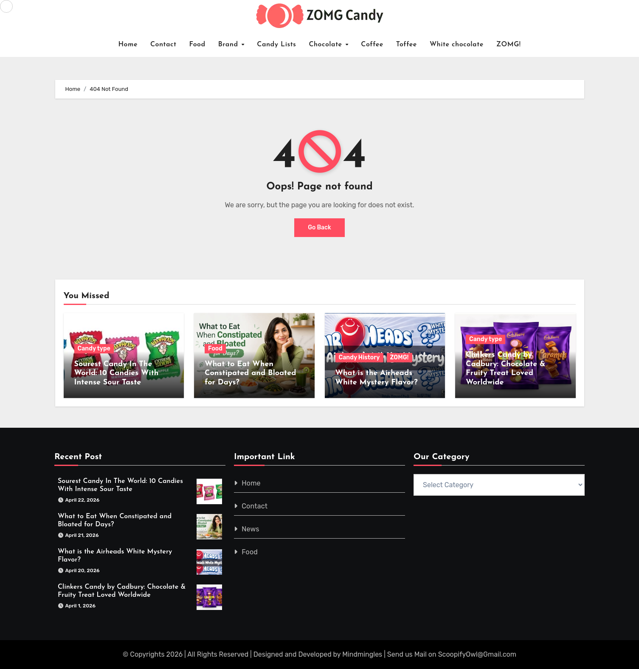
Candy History (359, 357)
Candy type (94, 348)
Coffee (372, 44)
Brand (229, 44)
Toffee (406, 44)
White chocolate (457, 44)
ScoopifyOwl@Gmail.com (477, 654)
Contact (163, 44)
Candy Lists (276, 44)
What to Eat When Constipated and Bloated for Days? (250, 373)
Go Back (319, 227)
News (250, 529)
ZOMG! (508, 44)
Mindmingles (362, 654)
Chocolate (326, 44)
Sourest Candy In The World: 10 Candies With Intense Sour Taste (116, 373)
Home (128, 44)
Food (197, 44)
